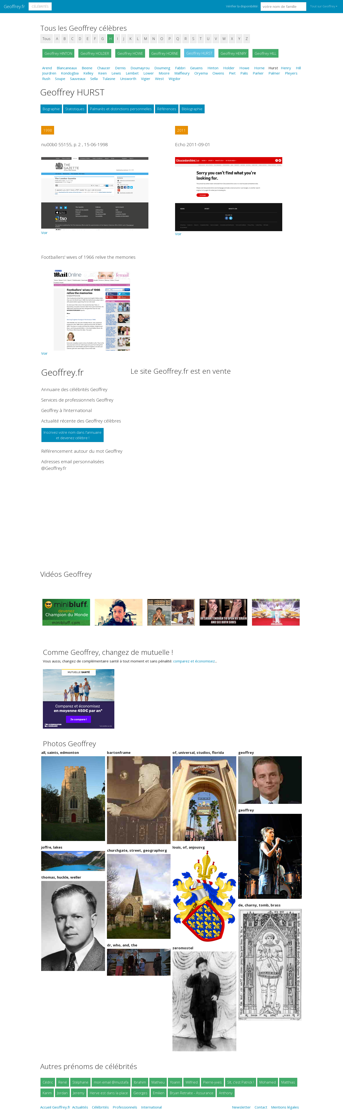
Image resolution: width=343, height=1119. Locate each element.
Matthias (288, 1082)
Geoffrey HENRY (233, 53)
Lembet (132, 73)
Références (166, 108)
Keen (102, 73)
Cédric (48, 1082)
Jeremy (78, 1092)
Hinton (213, 67)
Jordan (62, 1092)
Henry (286, 67)
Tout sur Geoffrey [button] (322, 6)
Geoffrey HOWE (130, 53)
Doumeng (162, 67)
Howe (244, 67)
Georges (140, 1092)
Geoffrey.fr (14, 6)
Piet (232, 73)
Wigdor (174, 78)
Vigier (145, 78)
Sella (94, 78)
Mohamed (267, 1082)
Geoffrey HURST (199, 53)
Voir (44, 232)
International (151, 1107)
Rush (46, 78)
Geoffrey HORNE (164, 53)
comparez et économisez (194, 661)
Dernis (120, 67)
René (62, 1082)
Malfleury (182, 73)
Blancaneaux (67, 67)
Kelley (88, 73)
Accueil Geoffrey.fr (55, 1107)
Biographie (51, 108)
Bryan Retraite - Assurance (191, 1092)
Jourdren (49, 73)
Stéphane (80, 1082)
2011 (181, 130)
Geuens (196, 67)
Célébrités (40, 6)
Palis (244, 73)
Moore (164, 73)
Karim (47, 1092)
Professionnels (125, 1107)
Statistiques (75, 108)
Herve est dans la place (109, 1092)
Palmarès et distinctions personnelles (121, 108)
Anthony (225, 1092)
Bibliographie (192, 108)
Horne (259, 67)
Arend (47, 67)
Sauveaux (77, 78)
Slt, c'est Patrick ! (240, 1082)
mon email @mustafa (111, 1082)
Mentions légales (285, 1107)
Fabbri (180, 67)
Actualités (80, 1107)
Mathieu (158, 1082)
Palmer (274, 73)
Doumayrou (140, 67)
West (159, 78)
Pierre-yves (212, 1082)
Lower (148, 73)
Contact (261, 1107)
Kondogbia (70, 73)
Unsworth (128, 78)
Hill (298, 67)
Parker (258, 73)
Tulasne (109, 78)
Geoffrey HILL (265, 53)
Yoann (175, 1082)
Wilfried (192, 1082)
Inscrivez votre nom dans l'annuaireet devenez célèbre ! (72, 435)
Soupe (60, 78)
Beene (87, 67)
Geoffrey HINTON (58, 53)
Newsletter (241, 1107)
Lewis (116, 73)
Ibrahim (140, 1082)
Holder (229, 67)
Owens (218, 73)
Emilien (158, 1092)
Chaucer (103, 67)
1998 (47, 130)
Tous (46, 38)
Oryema (201, 73)
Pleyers (291, 73)
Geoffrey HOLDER (95, 53)
